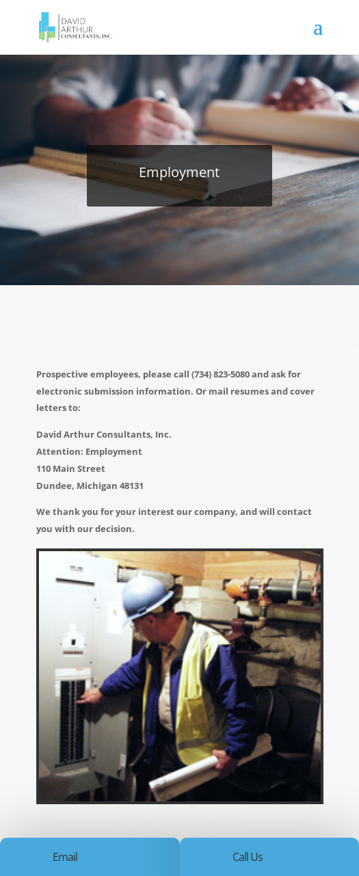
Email (65, 856)
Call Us (247, 856)
